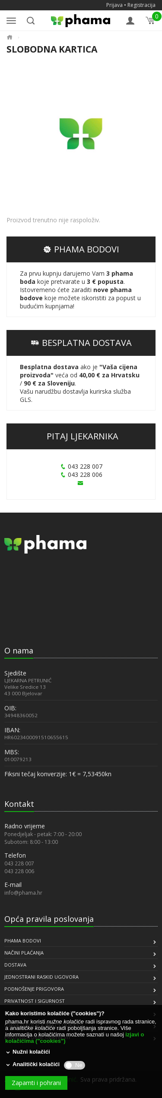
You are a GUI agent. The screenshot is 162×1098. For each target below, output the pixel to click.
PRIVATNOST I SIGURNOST (34, 1001)
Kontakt (19, 804)
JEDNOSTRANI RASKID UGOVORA (41, 977)
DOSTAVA (15, 964)
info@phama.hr (23, 892)
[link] (26, 621)
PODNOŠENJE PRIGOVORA (34, 989)
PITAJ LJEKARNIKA (82, 436)
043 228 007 (81, 466)
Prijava (114, 5)
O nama (18, 650)
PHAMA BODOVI (81, 249)
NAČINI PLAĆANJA (24, 952)
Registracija (141, 5)
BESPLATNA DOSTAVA (81, 342)
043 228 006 (81, 474)
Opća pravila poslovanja (49, 919)
